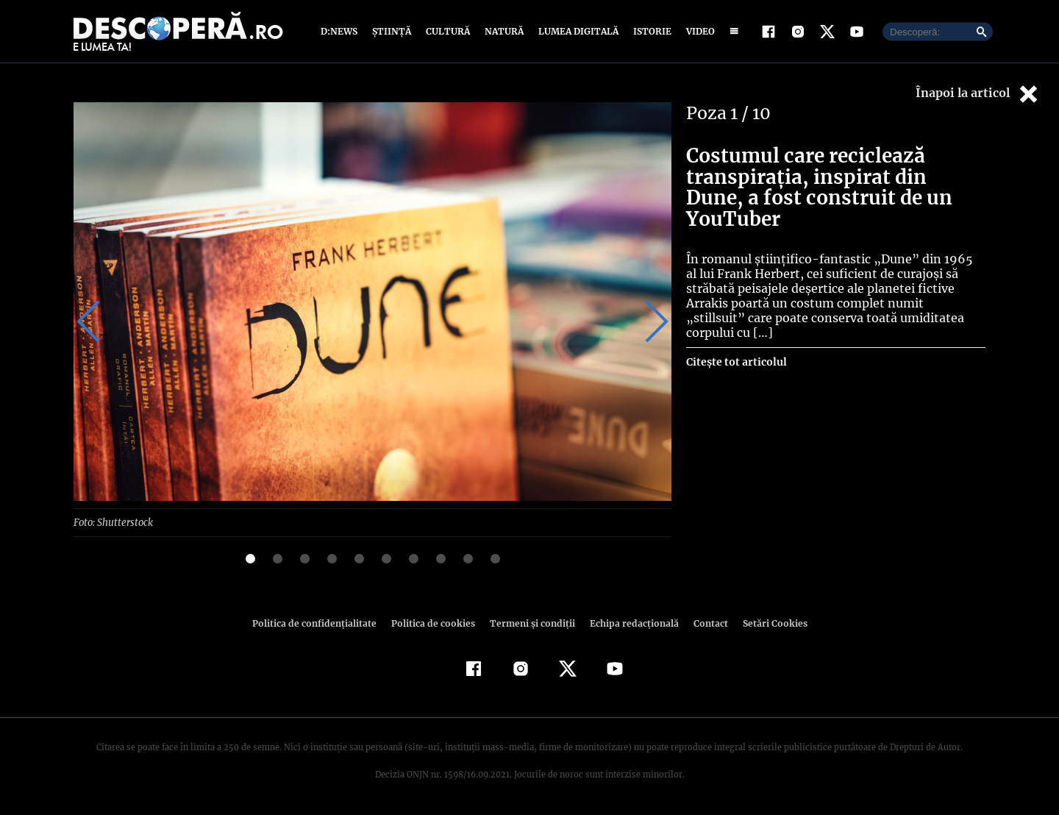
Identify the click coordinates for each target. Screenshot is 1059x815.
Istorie (649, 31)
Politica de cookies (434, 622)
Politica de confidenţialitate (320, 622)
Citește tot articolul (735, 326)
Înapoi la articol (978, 93)
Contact (704, 622)
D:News (341, 31)
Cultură (447, 31)
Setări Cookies (767, 622)
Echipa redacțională (629, 622)
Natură (502, 31)
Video (697, 31)
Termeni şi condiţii (530, 622)
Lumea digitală (576, 31)
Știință (392, 31)
